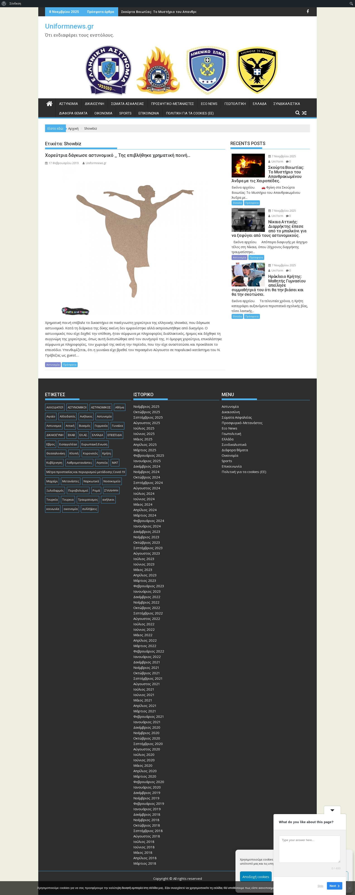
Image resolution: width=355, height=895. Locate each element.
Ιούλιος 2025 (143, 428)
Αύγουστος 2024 (146, 488)
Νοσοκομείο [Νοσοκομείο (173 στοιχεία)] (111, 481)
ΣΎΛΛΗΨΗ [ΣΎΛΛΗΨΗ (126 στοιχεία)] (111, 490)
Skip (320, 886)
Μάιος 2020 (142, 765)
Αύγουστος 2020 (146, 749)
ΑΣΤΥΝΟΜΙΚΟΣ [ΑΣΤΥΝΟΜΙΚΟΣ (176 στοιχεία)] (101, 407)
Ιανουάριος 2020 (147, 787)
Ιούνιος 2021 (144, 694)
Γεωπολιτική (235, 104)
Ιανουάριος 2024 (147, 526)
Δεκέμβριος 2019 (146, 792)
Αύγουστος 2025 (146, 422)
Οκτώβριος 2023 (146, 542)
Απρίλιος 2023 (145, 575)
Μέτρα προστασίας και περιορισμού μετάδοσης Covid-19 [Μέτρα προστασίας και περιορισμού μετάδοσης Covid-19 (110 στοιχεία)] (85, 472)
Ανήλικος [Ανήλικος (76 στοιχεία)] (86, 416)
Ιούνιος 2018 (144, 847)
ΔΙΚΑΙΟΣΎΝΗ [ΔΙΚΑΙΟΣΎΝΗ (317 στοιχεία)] (54, 435)
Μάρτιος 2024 (144, 515)
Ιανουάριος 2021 (147, 722)
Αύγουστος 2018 (146, 836)
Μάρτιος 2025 (144, 450)
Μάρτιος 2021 (144, 711)
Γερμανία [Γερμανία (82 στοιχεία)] (101, 426)
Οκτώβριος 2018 (146, 825)
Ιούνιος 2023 (144, 564)
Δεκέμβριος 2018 (146, 814)
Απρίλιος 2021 (145, 705)
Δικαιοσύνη (94, 104)
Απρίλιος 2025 (145, 444)
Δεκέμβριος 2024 (146, 466)
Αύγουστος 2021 (146, 684)
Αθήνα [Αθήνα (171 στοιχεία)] (119, 407)
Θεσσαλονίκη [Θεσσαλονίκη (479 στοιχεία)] (55, 453)
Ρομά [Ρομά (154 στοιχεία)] (96, 490)
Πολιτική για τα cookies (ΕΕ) (190, 113)
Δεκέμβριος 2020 (146, 727)
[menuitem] (4, 3)
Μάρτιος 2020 (144, 776)
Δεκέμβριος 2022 (146, 596)
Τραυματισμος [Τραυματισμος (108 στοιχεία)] (88, 499)
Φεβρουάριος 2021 (148, 716)
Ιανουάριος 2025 (147, 460)
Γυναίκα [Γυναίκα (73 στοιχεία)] (117, 426)
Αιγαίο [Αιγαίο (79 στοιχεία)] (50, 416)
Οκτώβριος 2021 (146, 673)
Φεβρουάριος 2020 (148, 781)
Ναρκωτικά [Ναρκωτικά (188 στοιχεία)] (91, 481)
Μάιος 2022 (142, 635)
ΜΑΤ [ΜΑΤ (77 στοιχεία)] (115, 463)
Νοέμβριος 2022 (146, 602)
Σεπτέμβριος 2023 (148, 548)
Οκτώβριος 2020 (146, 738)
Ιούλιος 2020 (143, 754)
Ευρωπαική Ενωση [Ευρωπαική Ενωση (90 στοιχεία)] (94, 444)
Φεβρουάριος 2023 (148, 586)
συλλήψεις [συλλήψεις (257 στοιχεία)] (89, 509)
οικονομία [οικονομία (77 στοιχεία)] (71, 509)
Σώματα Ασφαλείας (127, 104)
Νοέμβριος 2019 (146, 798)
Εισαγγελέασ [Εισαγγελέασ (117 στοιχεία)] (68, 444)
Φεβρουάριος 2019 (148, 803)
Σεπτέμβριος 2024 (148, 482)
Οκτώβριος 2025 (146, 412)
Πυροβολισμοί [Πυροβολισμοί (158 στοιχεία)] (78, 490)
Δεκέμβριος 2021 (146, 662)
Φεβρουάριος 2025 (148, 455)
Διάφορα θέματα (73, 113)
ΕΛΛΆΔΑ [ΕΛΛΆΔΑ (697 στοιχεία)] (97, 435)
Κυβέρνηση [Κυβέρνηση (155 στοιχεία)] (54, 463)
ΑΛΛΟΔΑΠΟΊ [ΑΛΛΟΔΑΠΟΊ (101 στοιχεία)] (54, 407)
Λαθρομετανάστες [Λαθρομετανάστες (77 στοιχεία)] (79, 463)
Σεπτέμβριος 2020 (148, 743)
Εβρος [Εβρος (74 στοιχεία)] (50, 444)
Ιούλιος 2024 (143, 493)
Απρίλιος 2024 (145, 509)
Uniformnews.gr (69, 26)
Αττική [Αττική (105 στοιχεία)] (70, 426)
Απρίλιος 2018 (145, 858)
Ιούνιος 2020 (144, 760)
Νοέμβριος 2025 (146, 406)
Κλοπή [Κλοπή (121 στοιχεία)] (74, 453)
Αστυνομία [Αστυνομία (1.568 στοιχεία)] (104, 416)
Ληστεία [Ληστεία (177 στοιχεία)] (102, 463)
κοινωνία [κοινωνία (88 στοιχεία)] (52, 509)
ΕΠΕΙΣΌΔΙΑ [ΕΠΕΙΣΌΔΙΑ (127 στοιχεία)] (115, 435)
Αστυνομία (68, 104)
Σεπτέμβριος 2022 (148, 613)
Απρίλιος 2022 (145, 640)
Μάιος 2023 (142, 569)
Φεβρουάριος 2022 (148, 651)
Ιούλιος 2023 (143, 558)
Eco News (209, 104)
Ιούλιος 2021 (143, 689)
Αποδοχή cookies (255, 876)
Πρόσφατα (69, 364)
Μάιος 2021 (142, 700)
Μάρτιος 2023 (144, 580)
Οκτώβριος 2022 (146, 607)
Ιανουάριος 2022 (147, 656)
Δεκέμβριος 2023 (146, 531)
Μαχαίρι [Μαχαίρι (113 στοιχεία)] (52, 481)
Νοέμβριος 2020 (146, 732)
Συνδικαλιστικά (286, 104)
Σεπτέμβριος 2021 (148, 678)
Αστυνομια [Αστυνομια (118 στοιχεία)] (53, 426)
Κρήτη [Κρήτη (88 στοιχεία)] (106, 453)
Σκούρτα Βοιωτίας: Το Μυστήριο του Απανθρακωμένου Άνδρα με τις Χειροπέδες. (187, 12)
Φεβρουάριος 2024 (148, 520)
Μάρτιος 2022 (144, 645)
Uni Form (275, 161)
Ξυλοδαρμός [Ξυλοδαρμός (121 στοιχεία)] (55, 490)
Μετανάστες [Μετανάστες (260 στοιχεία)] (70, 481)
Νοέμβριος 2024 (146, 471)
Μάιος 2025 (142, 439)
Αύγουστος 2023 (146, 553)
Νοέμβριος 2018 (146, 819)
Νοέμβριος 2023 (146, 537)
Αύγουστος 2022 (146, 618)
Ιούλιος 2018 (143, 841)
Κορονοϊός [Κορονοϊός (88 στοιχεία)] (90, 453)
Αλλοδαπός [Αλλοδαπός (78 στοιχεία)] (67, 416)
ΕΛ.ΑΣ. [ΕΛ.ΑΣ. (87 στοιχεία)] (83, 435)
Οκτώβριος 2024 (146, 477)
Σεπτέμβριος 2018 (148, 830)
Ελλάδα (259, 104)
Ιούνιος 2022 (144, 629)
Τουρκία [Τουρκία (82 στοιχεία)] (52, 499)
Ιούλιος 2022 (143, 624)
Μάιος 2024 (142, 504)
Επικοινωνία (149, 113)
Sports (125, 113)
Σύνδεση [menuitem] (15, 3)
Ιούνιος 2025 (144, 433)
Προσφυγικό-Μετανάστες (172, 104)
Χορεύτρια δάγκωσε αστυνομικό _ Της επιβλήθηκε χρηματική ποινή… (117, 155)
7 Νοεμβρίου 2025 (282, 156)
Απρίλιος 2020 (145, 771)
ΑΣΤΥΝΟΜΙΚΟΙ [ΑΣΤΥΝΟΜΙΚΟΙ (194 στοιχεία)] (77, 407)
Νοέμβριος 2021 (146, 667)
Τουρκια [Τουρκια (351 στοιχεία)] (68, 499)
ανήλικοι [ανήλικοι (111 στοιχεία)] (108, 499)
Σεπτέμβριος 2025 (148, 417)
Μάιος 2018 (142, 852)
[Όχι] (349, 888)
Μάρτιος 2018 (144, 863)
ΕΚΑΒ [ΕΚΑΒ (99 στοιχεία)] (71, 435)
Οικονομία (103, 113)
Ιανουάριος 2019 (147, 809)
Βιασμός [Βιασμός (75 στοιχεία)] (84, 426)
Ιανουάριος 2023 (147, 591)
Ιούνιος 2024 (144, 499)
